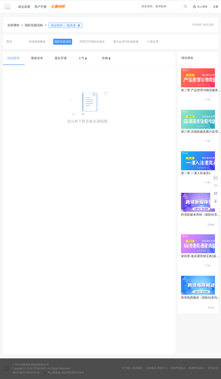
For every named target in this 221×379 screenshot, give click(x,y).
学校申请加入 (178, 368)
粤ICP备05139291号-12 (26, 372)
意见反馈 (213, 368)
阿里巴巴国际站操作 (92, 41)
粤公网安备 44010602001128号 (66, 372)
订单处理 (152, 41)
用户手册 (40, 6)
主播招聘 (58, 6)
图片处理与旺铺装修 (126, 41)
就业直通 (24, 6)
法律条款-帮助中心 (157, 368)
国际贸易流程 (62, 41)
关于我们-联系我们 (132, 368)
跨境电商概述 (37, 41)
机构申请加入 (197, 368)
